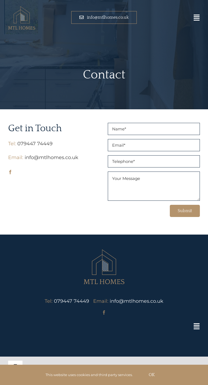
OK (152, 374)
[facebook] (10, 172)
